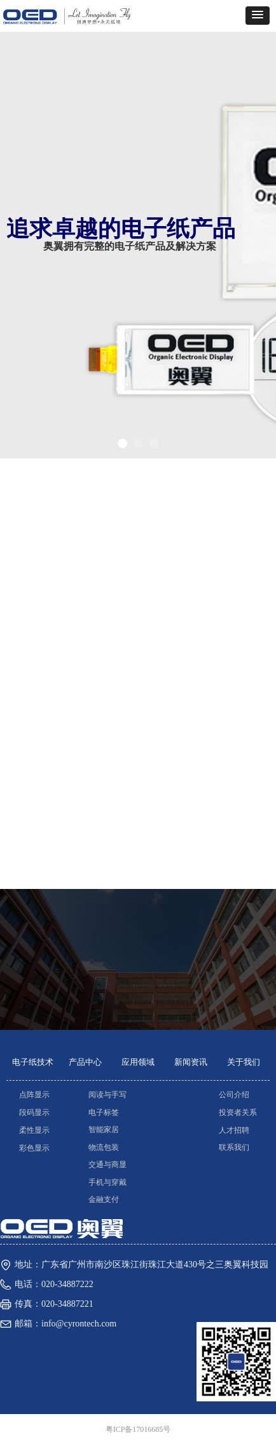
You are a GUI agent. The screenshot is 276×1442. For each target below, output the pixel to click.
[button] (257, 15)
